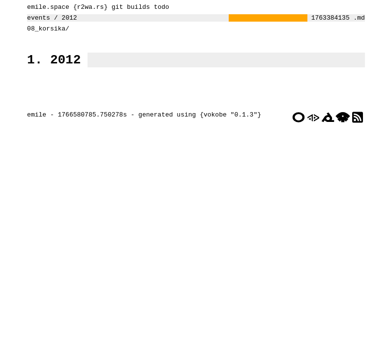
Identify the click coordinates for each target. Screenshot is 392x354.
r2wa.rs (88, 7)
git (115, 7)
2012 (66, 20)
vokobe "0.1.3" (228, 131)
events (36, 20)
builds (136, 7)
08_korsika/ (46, 32)
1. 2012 (51, 66)
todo (159, 7)
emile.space (46, 7)
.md (361, 20)
